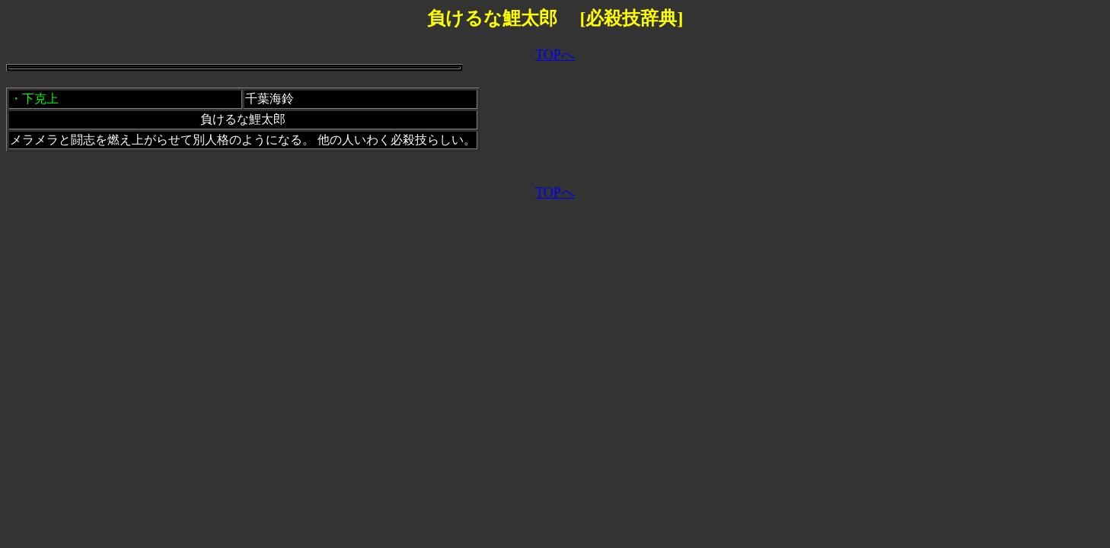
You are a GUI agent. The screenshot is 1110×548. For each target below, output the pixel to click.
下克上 (40, 98)
